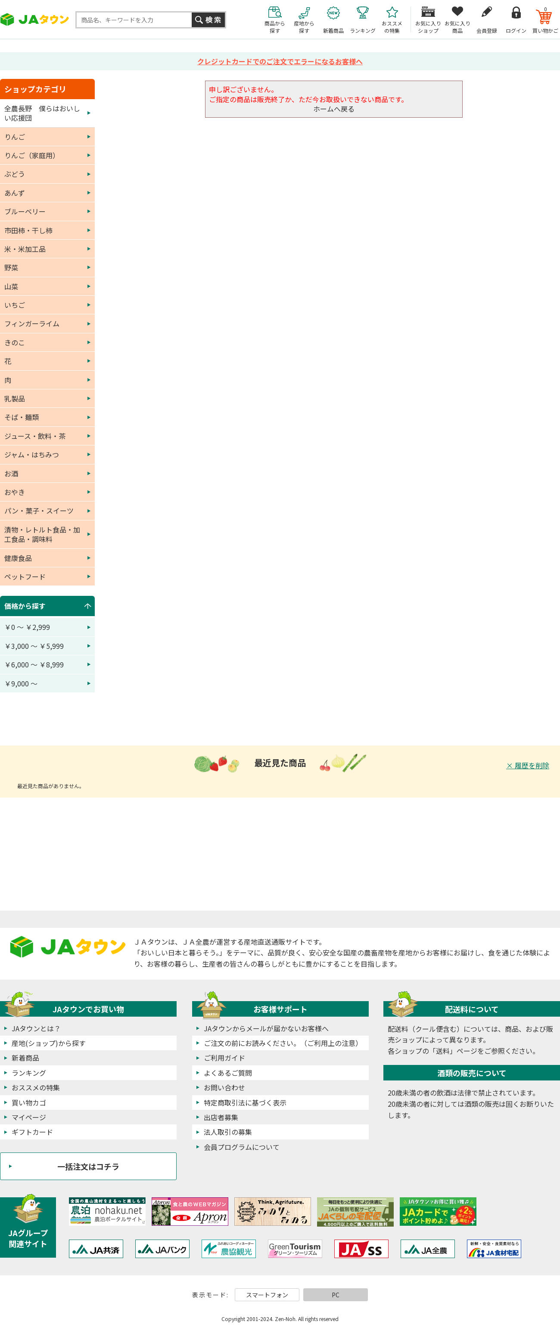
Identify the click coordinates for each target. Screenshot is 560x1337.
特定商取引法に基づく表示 (245, 1102)
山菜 (11, 286)
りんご (14, 137)
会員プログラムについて (242, 1147)
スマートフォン (267, 1294)
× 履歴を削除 (527, 765)
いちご (14, 305)
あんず (14, 193)
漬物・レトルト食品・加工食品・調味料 (42, 534)
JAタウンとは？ (36, 1028)
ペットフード (25, 576)
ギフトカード (32, 1132)
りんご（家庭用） (31, 155)
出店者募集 (221, 1117)
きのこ (14, 342)
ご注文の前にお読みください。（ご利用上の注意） (283, 1043)
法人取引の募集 (228, 1132)
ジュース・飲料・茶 (34, 436)
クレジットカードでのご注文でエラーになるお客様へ (280, 61)
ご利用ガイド (224, 1057)
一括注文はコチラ (88, 1166)
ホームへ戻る (334, 108)
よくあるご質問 (228, 1073)
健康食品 (18, 558)
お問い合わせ (224, 1087)
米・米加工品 (25, 249)
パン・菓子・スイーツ (39, 510)
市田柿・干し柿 (28, 230)
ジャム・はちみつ (31, 454)
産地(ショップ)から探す (49, 1043)
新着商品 (25, 1057)
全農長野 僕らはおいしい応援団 (42, 113)
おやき (14, 492)
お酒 (11, 473)
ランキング (29, 1073)
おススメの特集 (36, 1087)
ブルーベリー (25, 211)
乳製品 (14, 398)
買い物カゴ (29, 1102)
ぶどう (14, 174)
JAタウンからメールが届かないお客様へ (266, 1028)
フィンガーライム (31, 323)
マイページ (29, 1117)
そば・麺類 (21, 417)
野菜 (11, 267)
